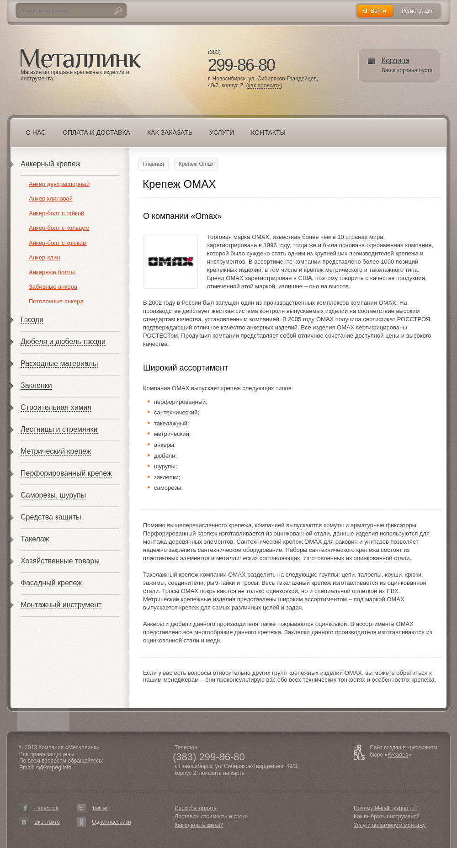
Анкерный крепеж (50, 164)
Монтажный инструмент (61, 605)
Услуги (221, 132)
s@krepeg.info (54, 767)
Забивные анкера (53, 286)
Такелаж (35, 539)
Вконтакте (47, 822)
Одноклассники (111, 822)
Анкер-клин (44, 257)
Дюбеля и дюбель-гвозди (63, 341)
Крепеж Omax (196, 164)
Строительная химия (56, 407)
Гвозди (32, 319)
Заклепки (36, 385)
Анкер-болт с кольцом (59, 227)
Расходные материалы (59, 363)
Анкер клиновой (51, 198)
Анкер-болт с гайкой (56, 213)
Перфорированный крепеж (66, 473)
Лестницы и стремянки (59, 429)
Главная (153, 164)
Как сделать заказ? (199, 825)
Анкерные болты (52, 272)
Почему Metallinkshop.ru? (386, 808)
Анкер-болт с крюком (58, 242)
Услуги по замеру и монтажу (390, 825)
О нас (36, 132)
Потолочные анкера (56, 301)
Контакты (268, 132)
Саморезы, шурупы (53, 495)
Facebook (46, 808)
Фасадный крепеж (51, 583)
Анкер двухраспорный (59, 183)
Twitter (100, 808)
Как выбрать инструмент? (386, 816)
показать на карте (222, 773)
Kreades (398, 755)
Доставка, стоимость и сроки (211, 816)
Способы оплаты (196, 808)
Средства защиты (51, 517)
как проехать (264, 86)
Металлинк (81, 59)
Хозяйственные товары (60, 561)
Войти (378, 11)
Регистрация (418, 11)
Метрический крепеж (56, 451)
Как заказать (169, 132)
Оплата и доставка (96, 132)
